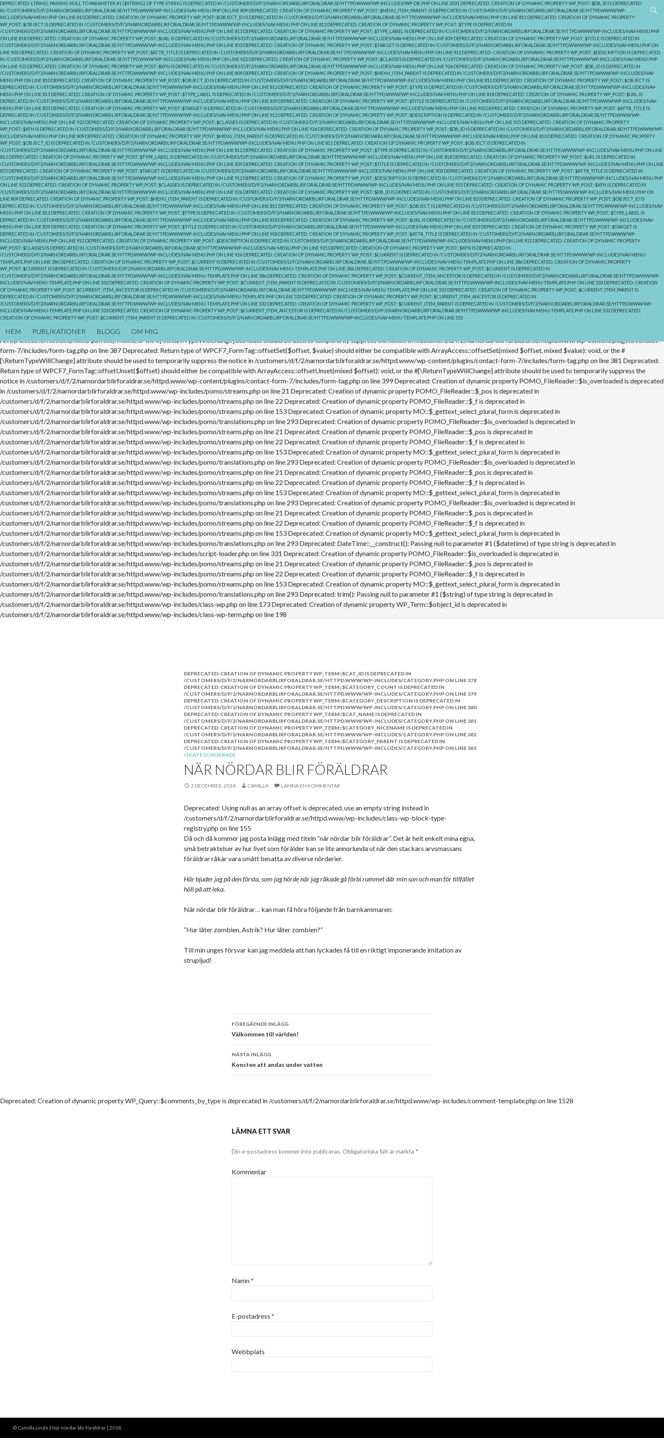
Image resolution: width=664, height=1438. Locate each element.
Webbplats (248, 1351)
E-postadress (253, 1316)
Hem (13, 331)
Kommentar (249, 1172)
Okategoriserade (210, 755)
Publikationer (59, 331)
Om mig (144, 331)
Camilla (257, 785)
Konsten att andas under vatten (332, 1059)
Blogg (108, 331)
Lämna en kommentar (310, 785)
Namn (243, 1280)
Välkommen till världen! (332, 1028)
